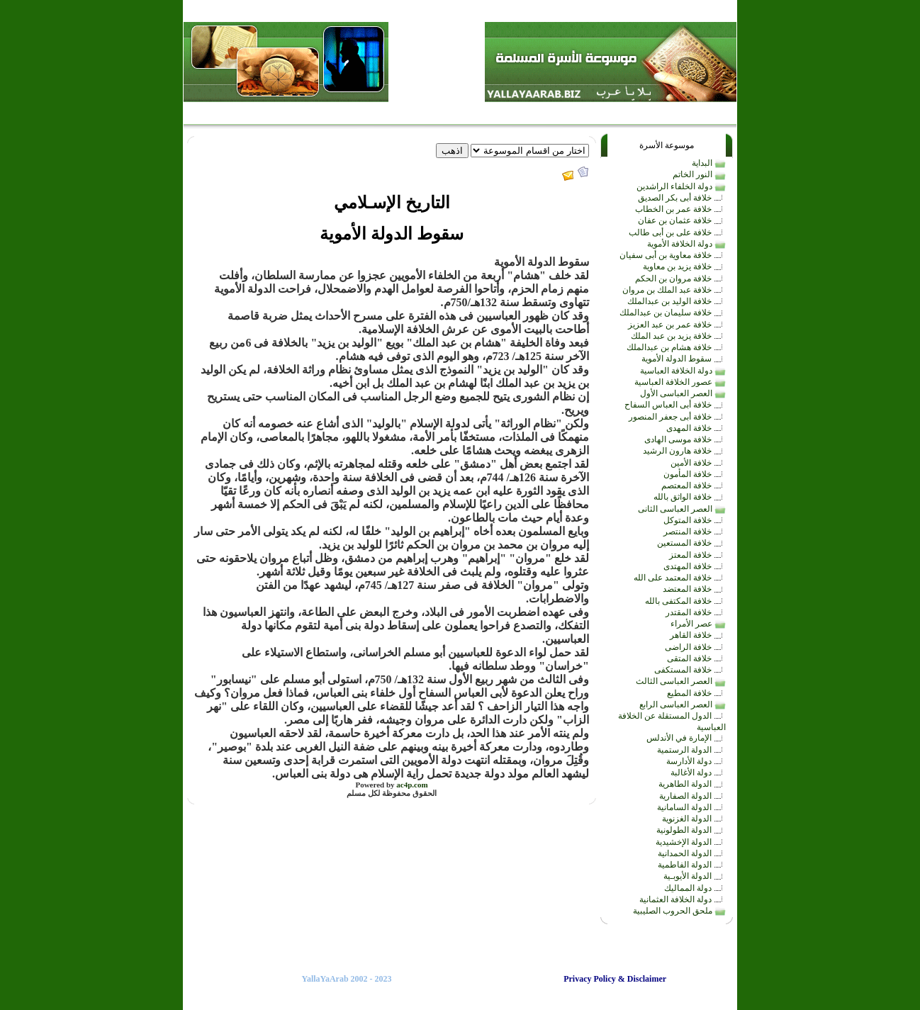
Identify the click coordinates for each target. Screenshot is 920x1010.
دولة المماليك (695, 888)
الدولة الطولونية (691, 830)
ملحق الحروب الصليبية (679, 911)
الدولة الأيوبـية (694, 876)
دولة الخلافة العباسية (683, 371)
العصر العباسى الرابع (682, 704)
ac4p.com (411, 784)
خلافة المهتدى (694, 566)
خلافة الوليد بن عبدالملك (676, 301)
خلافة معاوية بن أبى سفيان (672, 255)
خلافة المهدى (696, 428)
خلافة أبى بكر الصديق (682, 198)
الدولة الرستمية (691, 750)
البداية (709, 163)
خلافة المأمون (694, 474)
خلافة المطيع (696, 693)
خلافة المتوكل (694, 520)
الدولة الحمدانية (692, 853)
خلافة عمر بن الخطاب (680, 209)
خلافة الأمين (698, 463)
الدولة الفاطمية (692, 865)
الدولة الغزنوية (694, 819)
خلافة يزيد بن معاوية (684, 266)
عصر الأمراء (698, 624)
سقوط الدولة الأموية (683, 359)
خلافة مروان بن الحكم (680, 279)
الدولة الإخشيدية (691, 842)
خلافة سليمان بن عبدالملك (672, 313)
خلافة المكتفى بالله (685, 601)
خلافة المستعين (691, 543)
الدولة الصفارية (692, 796)
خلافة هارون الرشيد (684, 451)
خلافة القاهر (698, 635)
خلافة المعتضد (694, 589)
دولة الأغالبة (698, 773)
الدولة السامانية (691, 807)
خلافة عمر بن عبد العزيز (677, 325)
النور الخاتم (699, 174)
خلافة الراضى (695, 647)
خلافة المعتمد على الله (680, 578)
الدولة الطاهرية (692, 784)
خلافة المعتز (697, 555)
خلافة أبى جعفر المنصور (677, 417)
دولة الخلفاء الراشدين (681, 186)
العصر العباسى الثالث (681, 681)
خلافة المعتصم (693, 485)
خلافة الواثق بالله (689, 497)
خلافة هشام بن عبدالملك (676, 347)
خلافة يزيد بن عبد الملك (678, 336)
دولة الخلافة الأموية (686, 244)
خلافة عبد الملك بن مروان (674, 290)
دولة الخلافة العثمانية (682, 899)
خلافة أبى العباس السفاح (675, 405)
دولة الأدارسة (696, 761)
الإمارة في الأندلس (686, 738)
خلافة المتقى (696, 658)
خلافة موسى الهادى (685, 439)
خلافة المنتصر (694, 532)
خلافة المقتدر (696, 612)
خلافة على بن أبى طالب (677, 232)
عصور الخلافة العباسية (680, 382)
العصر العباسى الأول (683, 393)
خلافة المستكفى (690, 670)
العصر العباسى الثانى (682, 509)
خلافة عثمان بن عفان (682, 220)
